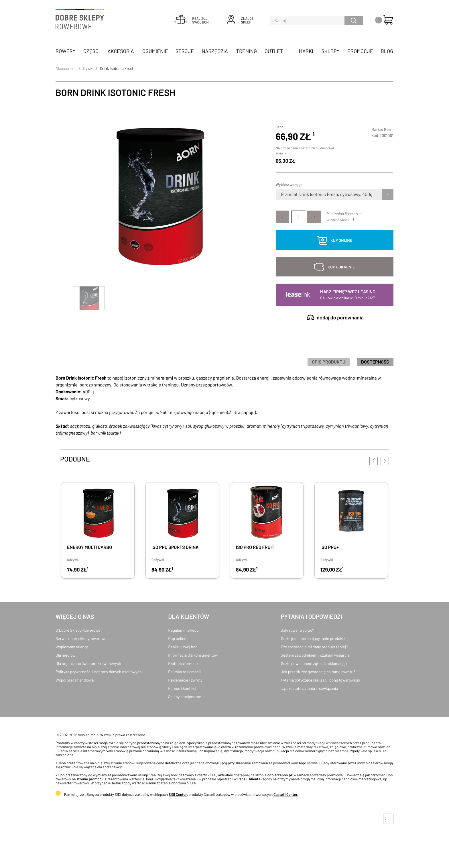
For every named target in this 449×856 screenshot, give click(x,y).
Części (91, 51)
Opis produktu (328, 361)
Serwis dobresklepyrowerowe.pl (83, 638)
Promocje (360, 51)
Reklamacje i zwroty (185, 680)
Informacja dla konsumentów (193, 655)
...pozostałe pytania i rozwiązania (309, 688)
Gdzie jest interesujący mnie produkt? (313, 638)
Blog (387, 51)
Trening (246, 51)
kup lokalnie (341, 266)
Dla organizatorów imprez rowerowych (88, 663)
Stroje (185, 51)
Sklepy (330, 51)
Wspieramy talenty (72, 646)
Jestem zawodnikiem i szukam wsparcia (315, 655)
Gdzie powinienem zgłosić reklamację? (314, 663)
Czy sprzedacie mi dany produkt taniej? (314, 646)
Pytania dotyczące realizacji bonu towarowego (320, 680)
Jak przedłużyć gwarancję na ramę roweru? (318, 671)
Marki (306, 51)
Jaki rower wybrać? (297, 630)
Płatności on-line (183, 663)
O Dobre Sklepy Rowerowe (78, 630)
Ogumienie (155, 51)
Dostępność (375, 361)
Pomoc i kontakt (182, 688)
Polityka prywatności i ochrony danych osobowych (98, 671)
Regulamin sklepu (183, 630)
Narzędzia (215, 51)
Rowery (66, 51)
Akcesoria (121, 51)
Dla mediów (65, 655)
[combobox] (281, 194)
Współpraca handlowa (75, 680)
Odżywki (86, 68)
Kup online (177, 638)
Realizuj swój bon (182, 646)
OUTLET (274, 51)
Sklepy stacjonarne (184, 696)
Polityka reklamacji (184, 671)
